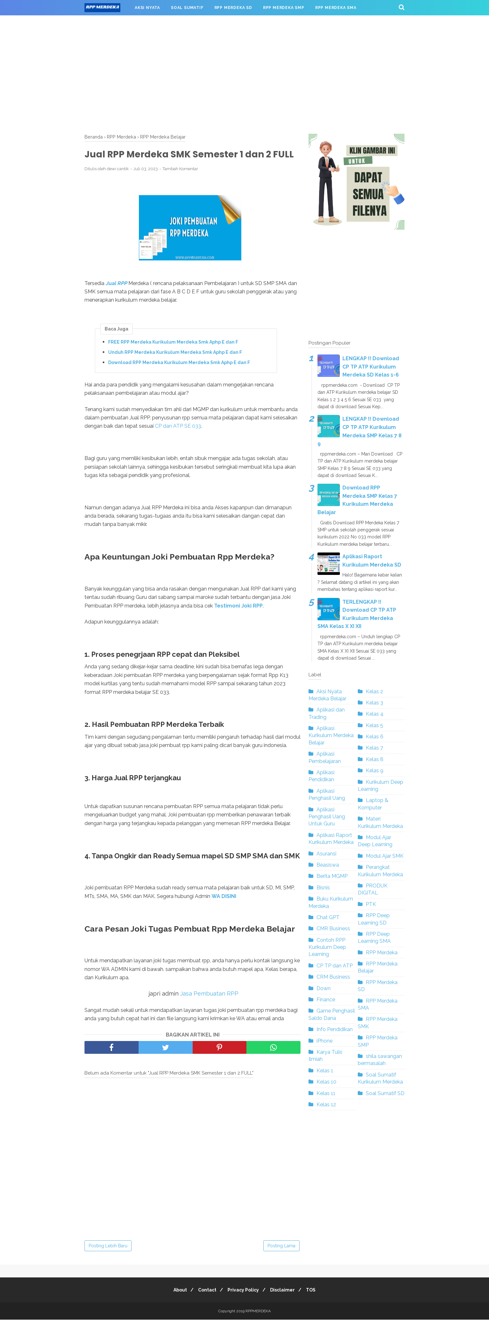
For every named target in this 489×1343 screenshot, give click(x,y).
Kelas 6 (374, 737)
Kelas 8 (374, 759)
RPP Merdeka (381, 953)
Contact (205, 1313)
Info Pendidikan (335, 1029)
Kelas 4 (374, 714)
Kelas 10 (326, 1082)
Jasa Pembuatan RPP (209, 1016)
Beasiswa (328, 865)
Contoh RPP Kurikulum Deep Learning (327, 947)
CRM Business (333, 977)
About (175, 1313)
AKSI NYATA (147, 7)
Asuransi (326, 854)
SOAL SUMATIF (187, 7)
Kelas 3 (374, 703)
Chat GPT (328, 917)
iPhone (325, 1041)
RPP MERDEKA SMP (283, 7)
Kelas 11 (326, 1093)
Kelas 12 (326, 1104)
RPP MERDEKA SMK (110, 23)
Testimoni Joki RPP (238, 620)
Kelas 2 (374, 691)
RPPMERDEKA (258, 1334)
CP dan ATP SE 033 (178, 441)
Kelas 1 (325, 1071)
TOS (316, 1313)
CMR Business (333, 929)
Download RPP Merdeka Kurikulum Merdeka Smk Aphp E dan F (179, 376)
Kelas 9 (374, 770)
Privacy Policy (243, 1313)
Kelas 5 (374, 725)
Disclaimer (285, 1313)
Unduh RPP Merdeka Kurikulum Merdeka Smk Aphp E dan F (175, 366)
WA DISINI (224, 920)
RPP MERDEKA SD (233, 7)
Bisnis (323, 888)
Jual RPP (116, 298)
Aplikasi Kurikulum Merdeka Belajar (331, 735)
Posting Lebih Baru (108, 1269)
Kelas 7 (374, 748)
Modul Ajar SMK (385, 856)
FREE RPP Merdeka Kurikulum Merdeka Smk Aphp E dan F (173, 356)
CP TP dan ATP (335, 966)
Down (324, 988)
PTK (371, 904)
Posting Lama (281, 1269)
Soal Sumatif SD (385, 1093)
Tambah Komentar (180, 183)
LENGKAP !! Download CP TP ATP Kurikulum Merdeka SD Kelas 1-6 (370, 366)
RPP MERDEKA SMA (336, 7)
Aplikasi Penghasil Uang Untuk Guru (327, 817)
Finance (326, 1000)
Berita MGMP (332, 876)
